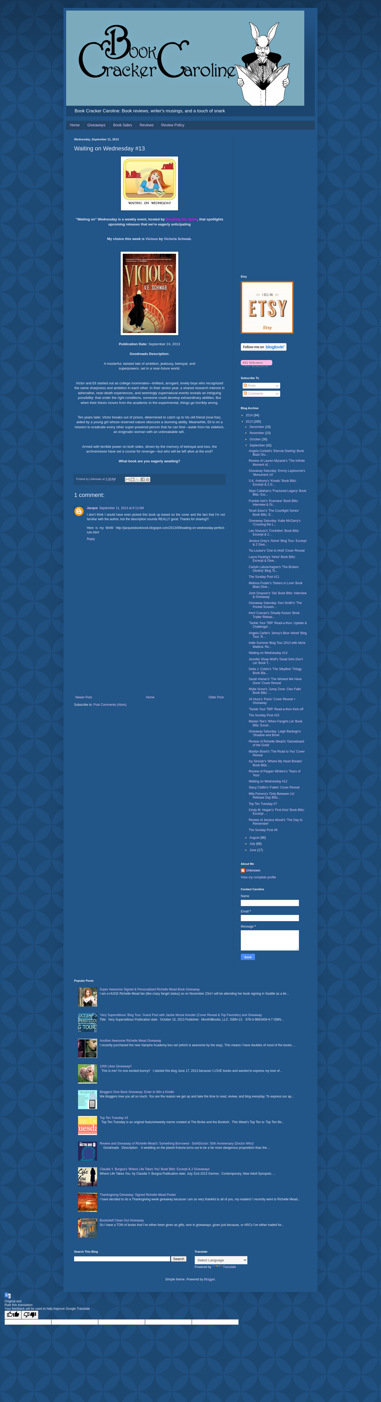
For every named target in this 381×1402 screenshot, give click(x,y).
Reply (91, 539)
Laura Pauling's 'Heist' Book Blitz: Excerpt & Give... (272, 558)
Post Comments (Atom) (109, 705)
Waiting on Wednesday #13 (268, 653)
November (257, 433)
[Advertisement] (149, 656)
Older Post (216, 697)
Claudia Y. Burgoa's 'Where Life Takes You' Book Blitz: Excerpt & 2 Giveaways (155, 1169)
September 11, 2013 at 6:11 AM (121, 508)
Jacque (92, 508)
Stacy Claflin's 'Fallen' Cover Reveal (274, 787)
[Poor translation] (29, 1315)
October (256, 439)
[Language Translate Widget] (221, 1260)
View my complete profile (258, 877)
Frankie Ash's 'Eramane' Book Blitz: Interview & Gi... (273, 502)
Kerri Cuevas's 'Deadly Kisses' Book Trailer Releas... (274, 615)
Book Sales (122, 125)
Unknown (253, 870)
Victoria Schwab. (178, 239)
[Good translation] (12, 1315)
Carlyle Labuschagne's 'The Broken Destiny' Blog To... (274, 569)
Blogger (209, 1279)
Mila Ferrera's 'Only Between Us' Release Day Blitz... (272, 795)
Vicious (152, 239)
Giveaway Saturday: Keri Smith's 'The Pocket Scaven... (275, 604)
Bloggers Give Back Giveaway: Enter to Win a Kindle (137, 1092)
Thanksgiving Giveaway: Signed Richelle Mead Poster (138, 1195)
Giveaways (96, 125)
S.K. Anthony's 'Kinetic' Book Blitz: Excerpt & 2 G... (273, 482)
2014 (250, 415)
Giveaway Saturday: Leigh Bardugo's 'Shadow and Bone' (275, 733)
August (255, 838)
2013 (250, 421)
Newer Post (83, 697)
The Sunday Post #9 (263, 830)
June (253, 850)
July (253, 844)
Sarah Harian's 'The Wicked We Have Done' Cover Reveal (275, 681)
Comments (253, 393)
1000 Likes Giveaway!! (116, 1066)
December (257, 427)
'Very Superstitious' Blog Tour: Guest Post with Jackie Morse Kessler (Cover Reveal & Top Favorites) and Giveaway (181, 1015)
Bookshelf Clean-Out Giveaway (122, 1220)
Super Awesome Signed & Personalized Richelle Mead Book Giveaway (150, 989)
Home (75, 125)
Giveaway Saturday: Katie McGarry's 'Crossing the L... (275, 522)
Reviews (147, 125)
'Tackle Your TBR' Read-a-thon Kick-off (276, 709)
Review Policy (172, 125)
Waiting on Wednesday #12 (268, 781)
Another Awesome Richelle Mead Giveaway (130, 1041)
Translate (224, 1267)
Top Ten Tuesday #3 (114, 1118)
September (258, 445)
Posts (250, 386)
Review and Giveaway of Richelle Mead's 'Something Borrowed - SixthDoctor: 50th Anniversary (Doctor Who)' (177, 1143)
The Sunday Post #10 (264, 715)
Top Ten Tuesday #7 (263, 804)
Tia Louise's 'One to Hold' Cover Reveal (277, 550)
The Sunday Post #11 (264, 577)
